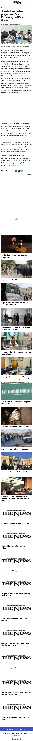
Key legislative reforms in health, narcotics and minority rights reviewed (15, 378)
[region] (16, 109)
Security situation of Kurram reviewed (14, 449)
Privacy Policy (22, 729)
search (30, 3)
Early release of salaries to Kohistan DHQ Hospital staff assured (16, 328)
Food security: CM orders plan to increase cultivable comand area (16, 694)
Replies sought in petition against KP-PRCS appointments (14, 304)
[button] (16, 171)
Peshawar (4, 8)
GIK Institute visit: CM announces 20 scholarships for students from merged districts (15, 498)
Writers (16, 729)
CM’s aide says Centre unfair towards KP (15, 523)
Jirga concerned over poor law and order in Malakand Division (15, 644)
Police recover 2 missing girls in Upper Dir (16, 426)
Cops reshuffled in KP (9, 280)
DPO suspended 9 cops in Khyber (13, 571)
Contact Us (10, 729)
